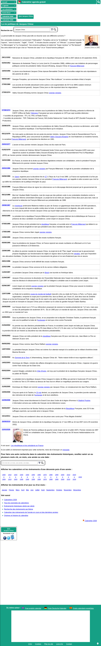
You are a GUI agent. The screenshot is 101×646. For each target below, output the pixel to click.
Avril (22, 490)
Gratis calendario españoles (83, 608)
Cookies (38, 644)
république (45, 224)
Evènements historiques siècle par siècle (19, 506)
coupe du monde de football (40, 294)
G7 (46, 177)
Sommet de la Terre (22, 358)
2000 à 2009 (62, 477)
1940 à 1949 (27, 477)
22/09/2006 (6, 400)
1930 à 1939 (21, 477)
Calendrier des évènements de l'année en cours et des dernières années (31, 512)
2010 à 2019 (68, 477)
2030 (80, 477)
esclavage (41, 320)
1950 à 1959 (33, 477)
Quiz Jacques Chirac (26, 16)
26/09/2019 (6, 421)
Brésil (47, 273)
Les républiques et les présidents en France (27, 445)
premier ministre (55, 93)
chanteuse (18, 206)
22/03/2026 (6, 429)
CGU (30, 644)
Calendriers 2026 (10, 500)
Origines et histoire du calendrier (16, 515)
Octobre (59, 490)
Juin (32, 490)
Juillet (37, 490)
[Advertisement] (55, 9)
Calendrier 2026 (90, 521)
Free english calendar (33, 608)
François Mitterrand (77, 66)
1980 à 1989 (50, 477)
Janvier (4, 490)
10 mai (38, 392)
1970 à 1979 (45, 477)
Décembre (77, 490)
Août (43, 490)
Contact (69, 644)
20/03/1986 (6, 168)
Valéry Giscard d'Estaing (59, 137)
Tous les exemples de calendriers (16, 503)
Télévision (34, 113)
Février (11, 490)
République (70, 408)
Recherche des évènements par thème (18, 509)
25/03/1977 (6, 144)
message (66, 450)
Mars (17, 490)
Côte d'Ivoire (41, 371)
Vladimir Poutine (84, 400)
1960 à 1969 (39, 477)
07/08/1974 (6, 110)
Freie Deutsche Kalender (57, 608)
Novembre (68, 490)
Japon (17, 177)
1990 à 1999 (56, 477)
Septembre (50, 490)
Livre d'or (59, 644)
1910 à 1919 (9, 477)
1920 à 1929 (15, 477)
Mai (27, 490)
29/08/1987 (6, 205)
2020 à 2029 (74, 477)
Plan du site (48, 644)
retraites (77, 254)
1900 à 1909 (4, 477)
